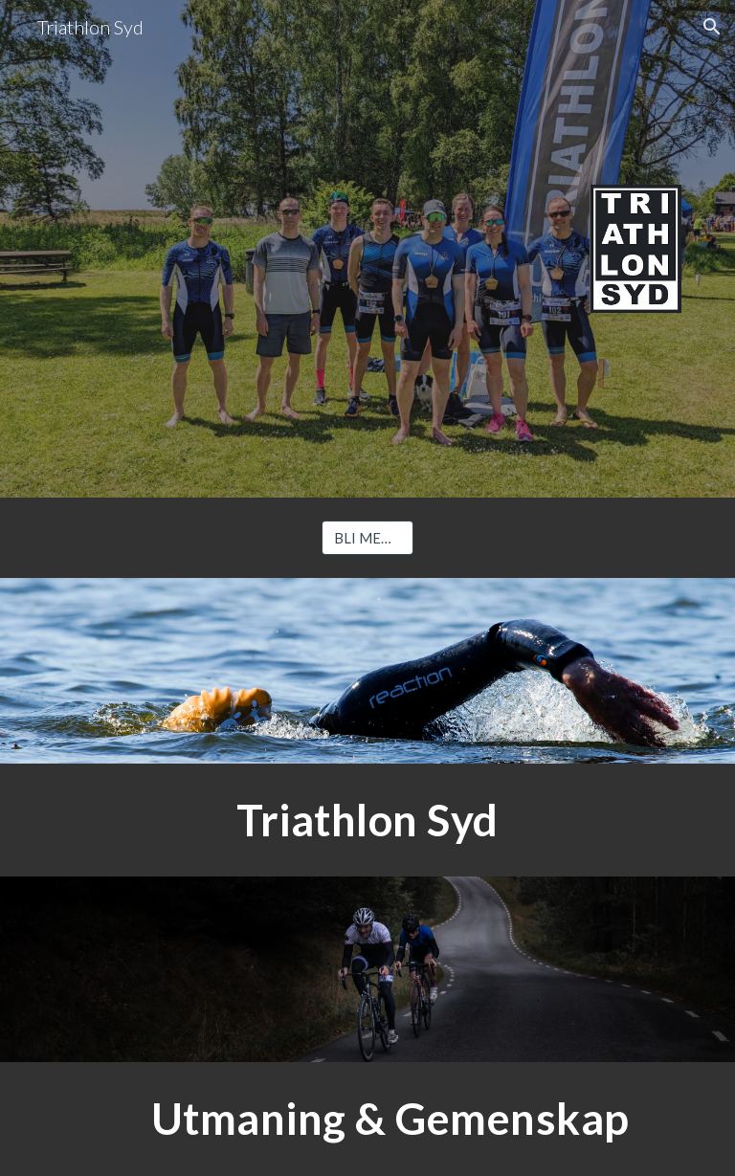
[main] (367, 820)
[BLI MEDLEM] (367, 538)
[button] (712, 27)
